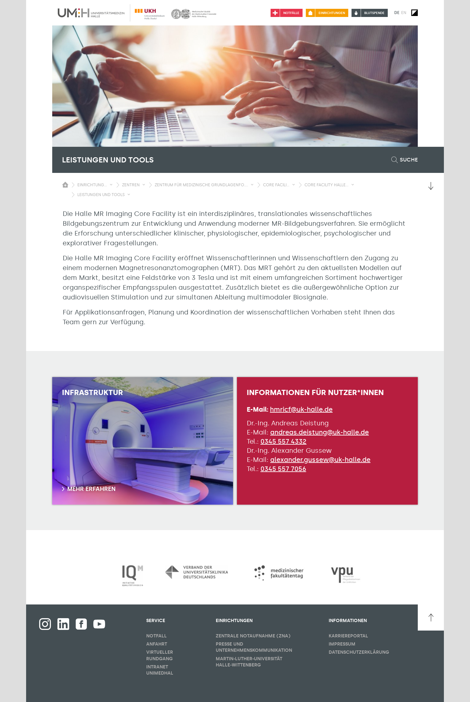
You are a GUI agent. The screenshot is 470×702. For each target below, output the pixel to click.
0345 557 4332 (283, 441)
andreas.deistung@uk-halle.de (319, 432)
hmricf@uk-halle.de (301, 409)
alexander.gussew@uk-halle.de (320, 460)
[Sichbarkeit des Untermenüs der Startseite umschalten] (65, 185)
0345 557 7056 (283, 469)
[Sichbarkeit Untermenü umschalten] (111, 184)
